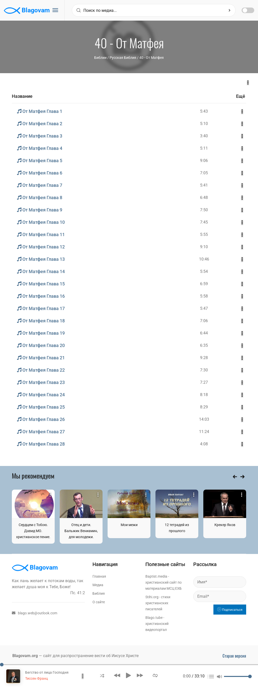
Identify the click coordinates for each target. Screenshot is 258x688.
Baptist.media (156, 576)
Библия (98, 593)
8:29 (204, 407)
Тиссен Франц (36, 678)
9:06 (204, 160)
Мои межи (129, 525)
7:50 (204, 209)
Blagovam (27, 11)
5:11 (204, 148)
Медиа (97, 585)
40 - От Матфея (151, 58)
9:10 (204, 246)
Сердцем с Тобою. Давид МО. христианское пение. (33, 531)
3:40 (204, 136)
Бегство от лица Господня (47, 672)
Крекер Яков (224, 525)
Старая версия (234, 656)
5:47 (204, 308)
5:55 (204, 234)
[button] (102, 675)
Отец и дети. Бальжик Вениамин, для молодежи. (81, 531)
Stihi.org (151, 597)
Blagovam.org (25, 655)
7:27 (204, 382)
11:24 (204, 431)
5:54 (204, 271)
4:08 (204, 444)
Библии (100, 58)
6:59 (204, 283)
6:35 (204, 345)
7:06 (204, 320)
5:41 (204, 185)
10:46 (204, 259)
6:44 (204, 333)
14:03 (204, 419)
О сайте (98, 602)
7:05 (204, 172)
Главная (99, 576)
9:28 (204, 357)
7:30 (204, 370)
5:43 (204, 111)
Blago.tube (154, 618)
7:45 (204, 222)
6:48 (204, 197)
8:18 (204, 394)
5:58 (204, 296)
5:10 (204, 123)
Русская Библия (123, 58)
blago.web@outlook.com (34, 613)
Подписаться (229, 610)
